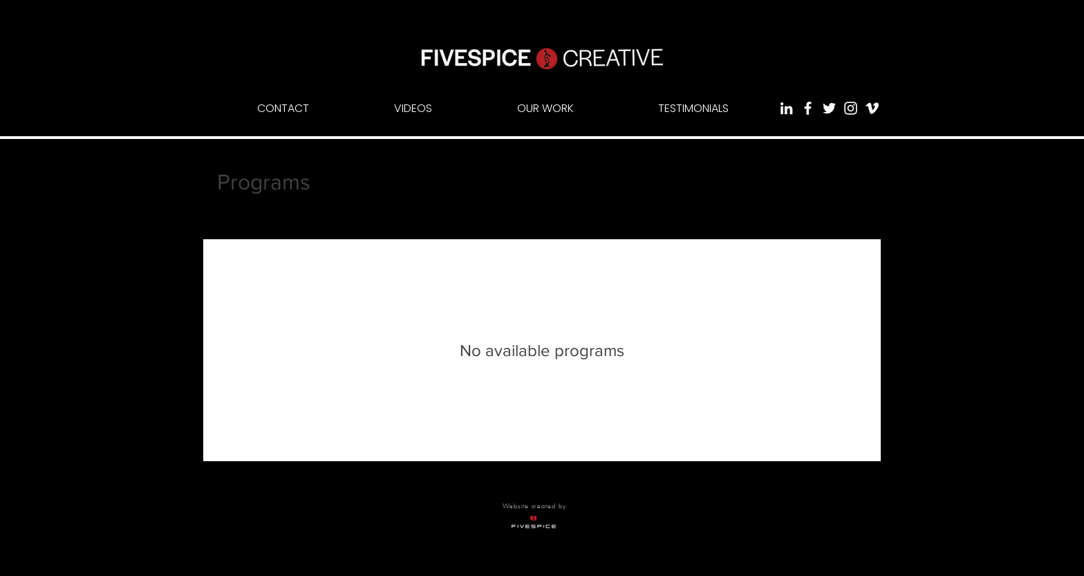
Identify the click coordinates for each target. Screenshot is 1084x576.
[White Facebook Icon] (807, 108)
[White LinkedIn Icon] (786, 108)
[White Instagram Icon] (850, 108)
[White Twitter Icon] (829, 108)
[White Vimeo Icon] (872, 108)
